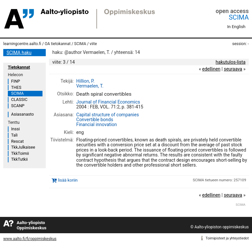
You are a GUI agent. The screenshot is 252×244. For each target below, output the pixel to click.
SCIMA (239, 17)
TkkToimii (20, 153)
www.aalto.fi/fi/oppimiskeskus (30, 238)
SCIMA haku (19, 52)
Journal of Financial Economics (108, 102)
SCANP (18, 105)
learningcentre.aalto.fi (22, 43)
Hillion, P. (85, 81)
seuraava (233, 69)
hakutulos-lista (230, 62)
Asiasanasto (22, 114)
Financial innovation (96, 124)
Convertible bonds (94, 119)
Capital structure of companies (107, 114)
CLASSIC (19, 99)
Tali (14, 135)
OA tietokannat (58, 43)
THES (16, 87)
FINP (15, 81)
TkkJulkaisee (23, 147)
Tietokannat (19, 67)
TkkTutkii (19, 159)
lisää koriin (67, 180)
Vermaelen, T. (89, 86)
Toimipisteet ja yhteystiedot (227, 238)
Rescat (17, 141)
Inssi (15, 128)
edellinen (211, 69)
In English (236, 26)
